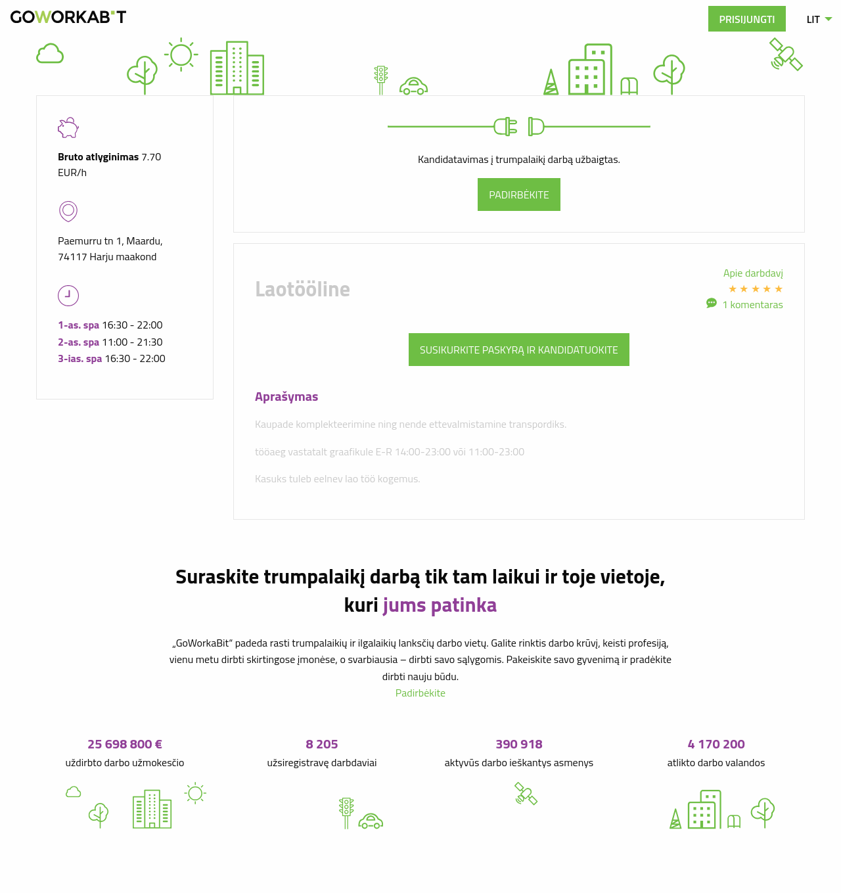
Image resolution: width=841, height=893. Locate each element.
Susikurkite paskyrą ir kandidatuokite (519, 349)
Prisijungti (747, 19)
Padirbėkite (519, 194)
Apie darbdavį (753, 273)
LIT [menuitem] (813, 19)
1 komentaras (752, 304)
